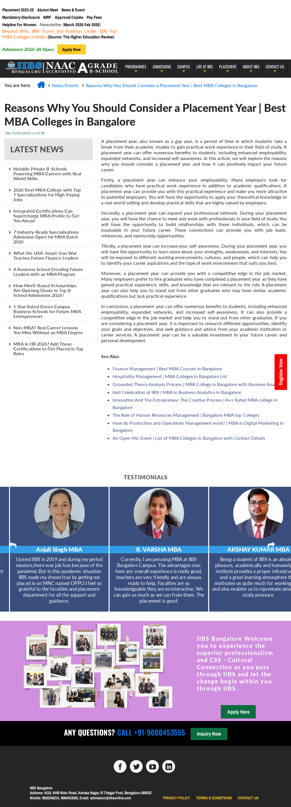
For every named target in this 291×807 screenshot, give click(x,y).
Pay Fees (94, 17)
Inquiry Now (209, 733)
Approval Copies (69, 17)
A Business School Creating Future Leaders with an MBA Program (48, 271)
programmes (135, 66)
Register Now (280, 372)
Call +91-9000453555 (150, 732)
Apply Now (71, 49)
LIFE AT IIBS (204, 66)
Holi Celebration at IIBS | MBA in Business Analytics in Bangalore (177, 392)
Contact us (248, 797)
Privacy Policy (176, 797)
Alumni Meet (47, 10)
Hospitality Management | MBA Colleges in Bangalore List (170, 376)
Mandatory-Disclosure (21, 17)
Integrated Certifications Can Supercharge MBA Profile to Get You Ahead (46, 215)
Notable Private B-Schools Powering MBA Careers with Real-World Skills (48, 173)
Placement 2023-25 (18, 10)
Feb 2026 (91, 25)
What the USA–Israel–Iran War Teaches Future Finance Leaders (45, 255)
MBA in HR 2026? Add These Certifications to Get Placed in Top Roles (48, 348)
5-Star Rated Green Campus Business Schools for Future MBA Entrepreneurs (47, 311)
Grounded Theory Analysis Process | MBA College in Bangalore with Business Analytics (199, 384)
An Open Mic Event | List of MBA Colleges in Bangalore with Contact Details (189, 438)
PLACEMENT (227, 66)
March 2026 (73, 25)
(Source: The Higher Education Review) (80, 37)
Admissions (162, 66)
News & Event (73, 10)
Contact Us (275, 66)
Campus (183, 66)
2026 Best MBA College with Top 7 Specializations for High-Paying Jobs (47, 194)
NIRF (47, 17)
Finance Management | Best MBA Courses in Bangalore (167, 368)
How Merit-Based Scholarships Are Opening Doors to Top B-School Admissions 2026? (44, 290)
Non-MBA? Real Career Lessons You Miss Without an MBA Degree (48, 330)
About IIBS (251, 66)
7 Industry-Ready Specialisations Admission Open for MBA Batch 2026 (46, 236)
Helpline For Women (19, 25)
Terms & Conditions (214, 797)
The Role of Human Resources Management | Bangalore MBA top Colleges (186, 415)
